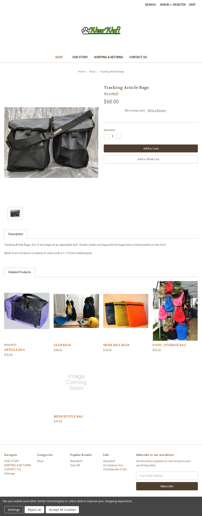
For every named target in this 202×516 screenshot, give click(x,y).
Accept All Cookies (62, 510)
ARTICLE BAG (14, 350)
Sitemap (9, 473)
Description (15, 234)
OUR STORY (80, 57)
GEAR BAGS (62, 345)
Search (150, 4)
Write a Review (157, 110)
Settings (14, 510)
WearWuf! (76, 461)
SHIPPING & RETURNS (108, 57)
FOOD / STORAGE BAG (169, 345)
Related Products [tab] (19, 272)
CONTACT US (138, 57)
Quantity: (110, 130)
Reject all (34, 510)
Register (179, 4)
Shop (60, 57)
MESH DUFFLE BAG (68, 416)
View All (75, 465)
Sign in (164, 4)
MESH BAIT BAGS (116, 345)
